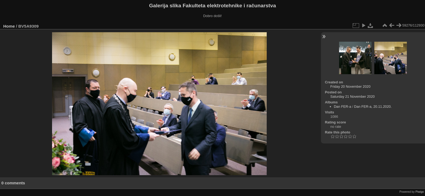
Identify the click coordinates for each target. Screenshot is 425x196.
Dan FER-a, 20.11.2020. (373, 106)
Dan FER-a (342, 106)
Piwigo (420, 191)
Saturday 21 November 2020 (352, 96)
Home (9, 26)
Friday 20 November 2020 (350, 86)
